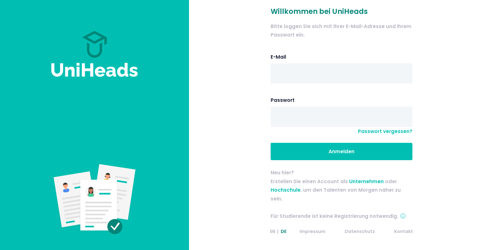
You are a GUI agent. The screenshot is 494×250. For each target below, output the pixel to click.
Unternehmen (366, 181)
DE (283, 231)
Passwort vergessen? (385, 131)
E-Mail (278, 57)
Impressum (312, 231)
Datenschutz (360, 231)
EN (272, 231)
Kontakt (403, 231)
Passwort (283, 100)
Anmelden (341, 151)
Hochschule (286, 190)
